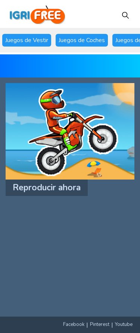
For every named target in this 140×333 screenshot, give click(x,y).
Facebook (73, 324)
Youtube (124, 324)
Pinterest (99, 324)
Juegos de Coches (82, 40)
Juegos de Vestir (26, 40)
